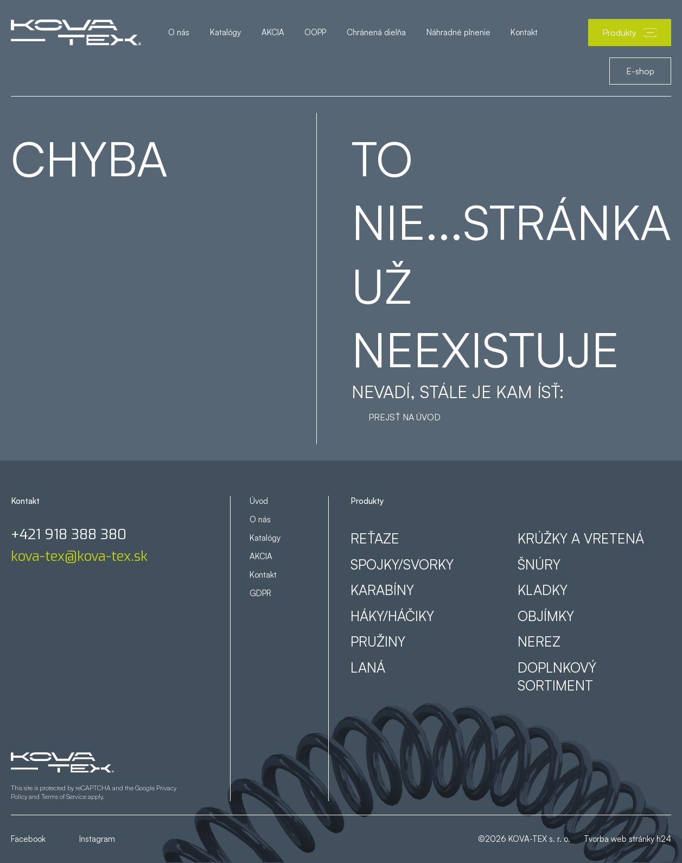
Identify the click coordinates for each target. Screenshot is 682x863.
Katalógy (225, 32)
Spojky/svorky (402, 564)
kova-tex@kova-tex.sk (79, 556)
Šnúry (539, 564)
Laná (367, 667)
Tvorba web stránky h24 (627, 839)
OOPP (315, 32)
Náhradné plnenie (458, 32)
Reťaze (374, 538)
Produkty (629, 32)
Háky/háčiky (392, 616)
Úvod (259, 501)
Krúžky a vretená (581, 538)
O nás (178, 32)
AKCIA (273, 32)
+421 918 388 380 (68, 535)
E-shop (640, 71)
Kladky (543, 589)
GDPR (260, 593)
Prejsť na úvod (404, 417)
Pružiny (377, 641)
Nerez (539, 641)
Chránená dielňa (376, 32)
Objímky (546, 616)
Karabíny (382, 589)
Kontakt (524, 32)
